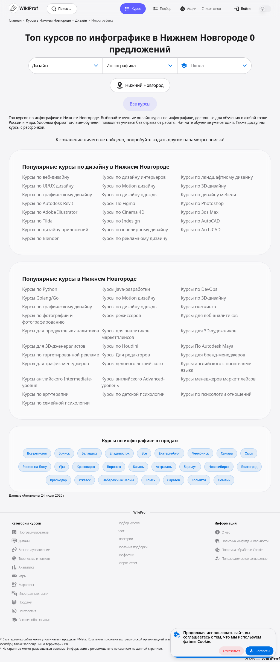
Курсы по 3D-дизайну (203, 186)
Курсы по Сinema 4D (122, 212)
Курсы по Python (39, 289)
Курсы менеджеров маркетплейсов (218, 379)
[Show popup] (214, 65)
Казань (138, 466)
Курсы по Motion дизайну (128, 186)
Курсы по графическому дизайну (57, 195)
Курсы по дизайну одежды (129, 195)
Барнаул (190, 466)
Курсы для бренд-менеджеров (213, 355)
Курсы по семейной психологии (56, 403)
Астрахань (164, 466)
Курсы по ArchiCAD (201, 230)
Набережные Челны (118, 480)
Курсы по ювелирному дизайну (134, 230)
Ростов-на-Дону (35, 466)
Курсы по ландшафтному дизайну (217, 177)
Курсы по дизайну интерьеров (133, 177)
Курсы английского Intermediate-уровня (57, 382)
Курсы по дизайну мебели (208, 195)
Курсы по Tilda (37, 221)
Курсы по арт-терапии (45, 394)
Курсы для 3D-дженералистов (53, 346)
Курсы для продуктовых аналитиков (60, 331)
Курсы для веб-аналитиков (209, 315)
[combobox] (65, 65)
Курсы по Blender (40, 238)
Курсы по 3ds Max (199, 212)
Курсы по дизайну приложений (55, 230)
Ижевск (85, 480)
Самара (227, 453)
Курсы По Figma (118, 203)
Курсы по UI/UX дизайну (48, 186)
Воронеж (114, 466)
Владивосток (119, 453)
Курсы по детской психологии (133, 394)
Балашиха (89, 453)
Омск (249, 453)
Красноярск (86, 466)
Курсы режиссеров (121, 315)
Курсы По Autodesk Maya (207, 346)
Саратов (173, 480)
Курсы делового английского (132, 364)
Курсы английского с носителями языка (216, 367)
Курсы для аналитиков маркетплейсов (125, 334)
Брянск (64, 453)
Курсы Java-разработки (125, 289)
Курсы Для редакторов (125, 355)
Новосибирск (219, 466)
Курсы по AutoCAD (200, 221)
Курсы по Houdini (119, 346)
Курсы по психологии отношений (216, 394)
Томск (150, 480)
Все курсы (140, 104)
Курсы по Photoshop (202, 203)
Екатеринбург (169, 453)
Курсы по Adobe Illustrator (49, 212)
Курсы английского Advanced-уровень (133, 382)
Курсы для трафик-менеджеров (55, 364)
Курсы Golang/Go (40, 298)
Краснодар (58, 480)
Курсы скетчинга (198, 307)
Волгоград (249, 466)
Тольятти (199, 480)
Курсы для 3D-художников (209, 331)
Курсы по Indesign (120, 221)
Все (144, 453)
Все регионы (37, 453)
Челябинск (200, 453)
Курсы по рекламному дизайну (134, 238)
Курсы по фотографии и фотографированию (47, 318)
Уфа (62, 466)
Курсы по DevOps (199, 289)
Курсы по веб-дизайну (45, 177)
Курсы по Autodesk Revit (47, 203)
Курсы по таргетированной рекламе (60, 355)
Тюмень (224, 480)
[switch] (265, 8)
